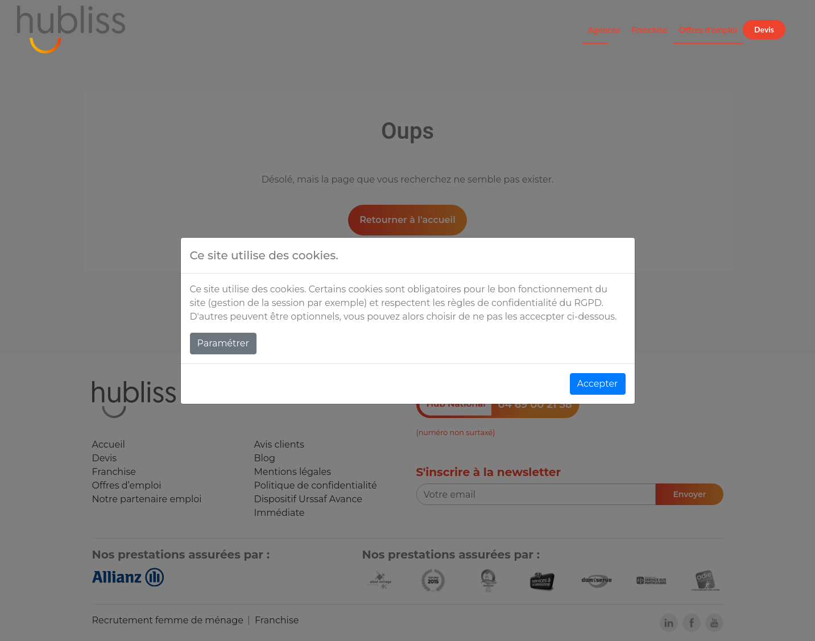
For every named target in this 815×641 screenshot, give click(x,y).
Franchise (649, 29)
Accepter (597, 383)
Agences (604, 29)
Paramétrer (223, 343)
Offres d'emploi (708, 29)
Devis (764, 29)
